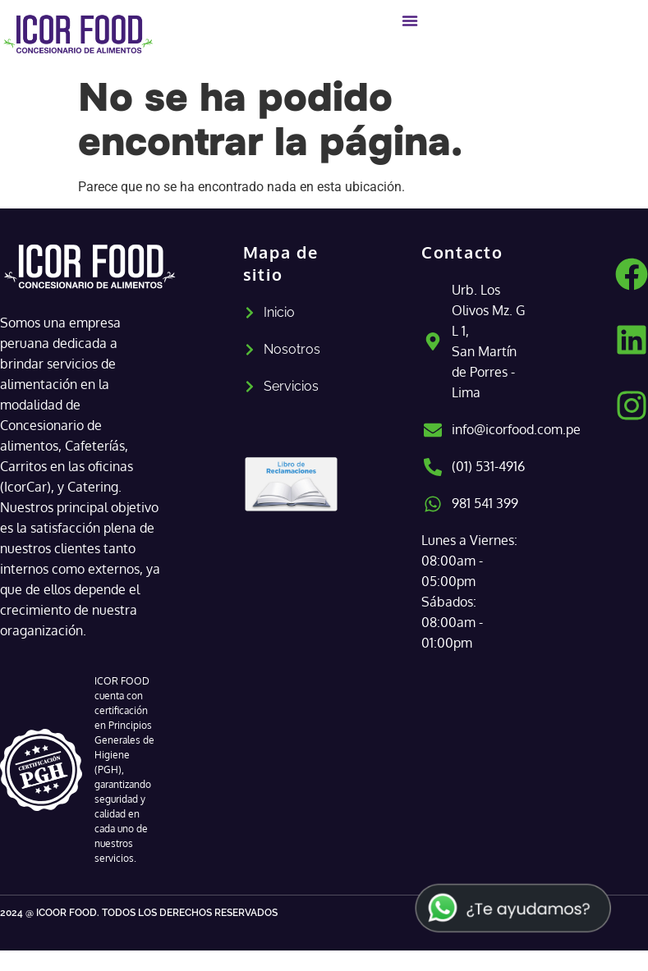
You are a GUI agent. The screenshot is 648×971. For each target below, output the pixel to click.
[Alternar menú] (410, 20)
